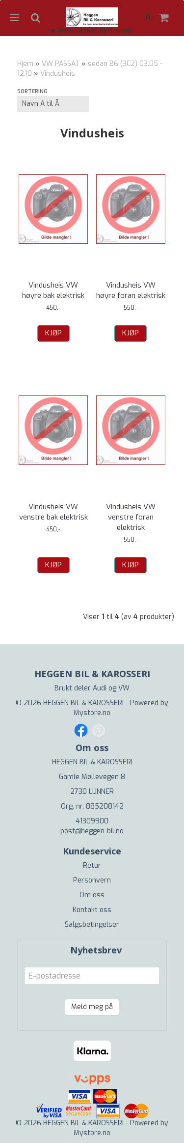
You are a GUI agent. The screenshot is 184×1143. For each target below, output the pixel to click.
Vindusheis (57, 73)
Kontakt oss (92, 909)
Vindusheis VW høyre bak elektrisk (53, 290)
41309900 (92, 821)
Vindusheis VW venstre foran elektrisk (131, 517)
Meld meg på (92, 1007)
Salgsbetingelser (92, 924)
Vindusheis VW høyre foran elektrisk (130, 290)
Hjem (25, 63)
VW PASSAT (60, 63)
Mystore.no (92, 713)
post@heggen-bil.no (92, 831)
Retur (92, 865)
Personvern (92, 880)
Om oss (92, 895)
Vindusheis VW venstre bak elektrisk (53, 512)
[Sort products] (53, 104)
